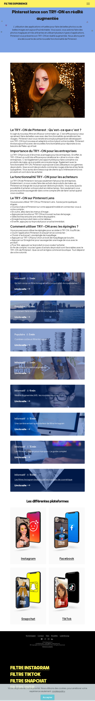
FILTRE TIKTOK (25, 675)
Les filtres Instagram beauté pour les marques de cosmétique (44, 480)
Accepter (47, 697)
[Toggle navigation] (88, 4)
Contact (41, 636)
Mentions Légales (47, 647)
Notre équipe (31, 636)
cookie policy (58, 691)
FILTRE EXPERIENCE (15, 3)
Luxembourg (64, 636)
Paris (47, 636)
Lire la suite (23, 289)
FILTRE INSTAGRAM (29, 668)
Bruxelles (54, 636)
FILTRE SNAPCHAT (28, 681)
